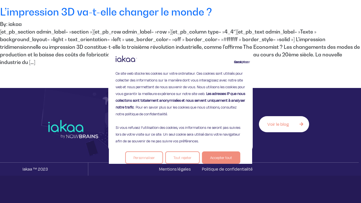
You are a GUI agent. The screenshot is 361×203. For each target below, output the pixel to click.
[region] (180, 101)
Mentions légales (175, 169)
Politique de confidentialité (227, 169)
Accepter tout (221, 157)
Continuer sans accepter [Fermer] (237, 61)
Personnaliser (144, 157)
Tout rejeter (182, 157)
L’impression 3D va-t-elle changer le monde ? (106, 12)
